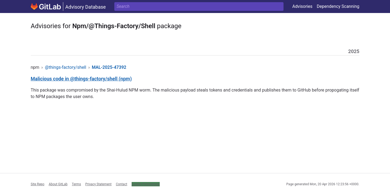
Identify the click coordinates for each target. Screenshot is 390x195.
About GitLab (58, 184)
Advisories (302, 6)
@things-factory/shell (65, 67)
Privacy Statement (98, 184)
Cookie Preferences (146, 184)
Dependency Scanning (338, 6)
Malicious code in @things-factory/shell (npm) (81, 79)
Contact (121, 184)
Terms (76, 184)
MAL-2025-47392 (109, 67)
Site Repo (38, 184)
